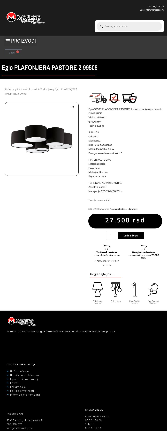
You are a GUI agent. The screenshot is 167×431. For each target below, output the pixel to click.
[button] (20, 41)
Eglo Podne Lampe (134, 302)
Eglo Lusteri (116, 301)
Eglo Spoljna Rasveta (153, 302)
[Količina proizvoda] (111, 235)
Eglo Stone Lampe (98, 302)
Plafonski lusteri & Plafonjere (35, 89)
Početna (10, 89)
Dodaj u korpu (131, 235)
